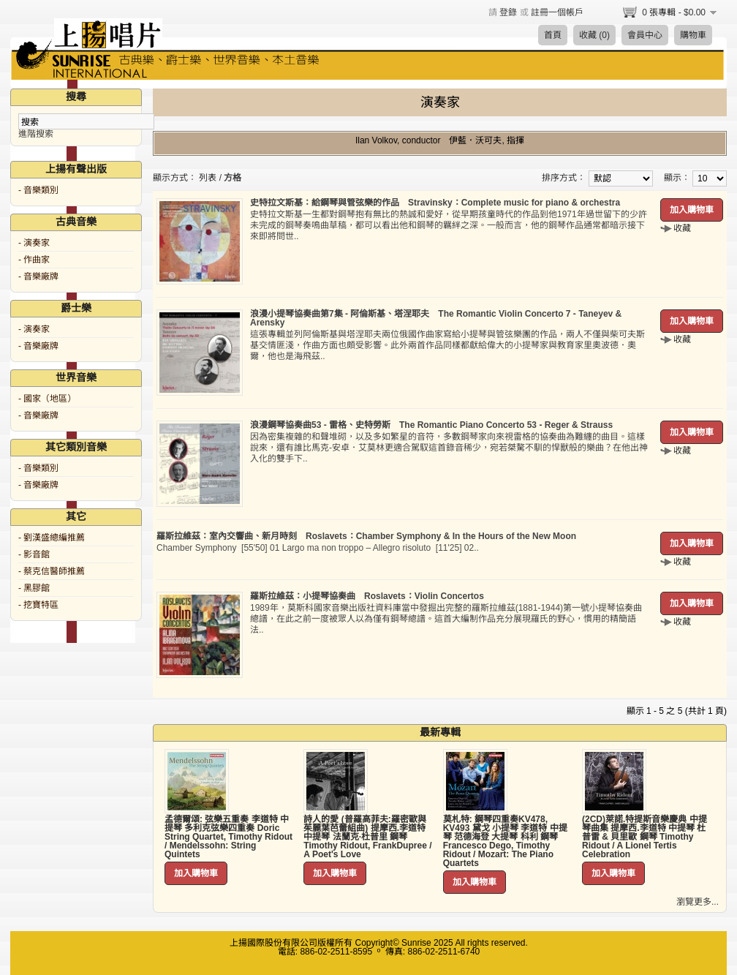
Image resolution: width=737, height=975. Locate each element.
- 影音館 (34, 554)
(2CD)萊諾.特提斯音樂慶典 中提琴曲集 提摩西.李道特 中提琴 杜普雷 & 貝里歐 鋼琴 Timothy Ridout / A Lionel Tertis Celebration (644, 837)
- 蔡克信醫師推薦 (51, 571)
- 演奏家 (34, 243)
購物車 (693, 35)
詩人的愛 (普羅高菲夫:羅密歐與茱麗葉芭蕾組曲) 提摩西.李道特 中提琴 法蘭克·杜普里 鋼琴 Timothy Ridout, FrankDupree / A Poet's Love (367, 837)
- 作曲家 (34, 260)
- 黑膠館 (34, 588)
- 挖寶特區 (38, 605)
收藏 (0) (594, 35)
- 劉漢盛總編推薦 (51, 537)
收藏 (682, 228)
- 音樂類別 (38, 190)
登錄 (508, 12)
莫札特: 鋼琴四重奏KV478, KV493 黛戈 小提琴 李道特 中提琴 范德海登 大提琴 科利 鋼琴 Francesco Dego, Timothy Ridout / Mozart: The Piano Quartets (505, 841)
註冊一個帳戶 (557, 12)
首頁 (553, 35)
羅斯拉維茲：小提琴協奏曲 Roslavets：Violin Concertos (367, 596)
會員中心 (644, 35)
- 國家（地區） (47, 399)
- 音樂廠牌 (38, 276)
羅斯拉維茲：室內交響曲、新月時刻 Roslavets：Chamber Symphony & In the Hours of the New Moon (366, 536)
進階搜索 (35, 134)
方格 (232, 178)
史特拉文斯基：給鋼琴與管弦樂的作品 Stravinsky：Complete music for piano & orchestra (435, 202)
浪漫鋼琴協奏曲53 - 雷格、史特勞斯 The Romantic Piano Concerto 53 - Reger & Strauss (431, 425)
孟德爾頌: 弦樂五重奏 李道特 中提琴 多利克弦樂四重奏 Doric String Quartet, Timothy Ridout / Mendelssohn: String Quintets (228, 837)
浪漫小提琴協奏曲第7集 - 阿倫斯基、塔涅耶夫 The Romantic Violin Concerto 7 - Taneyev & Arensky (435, 318)
